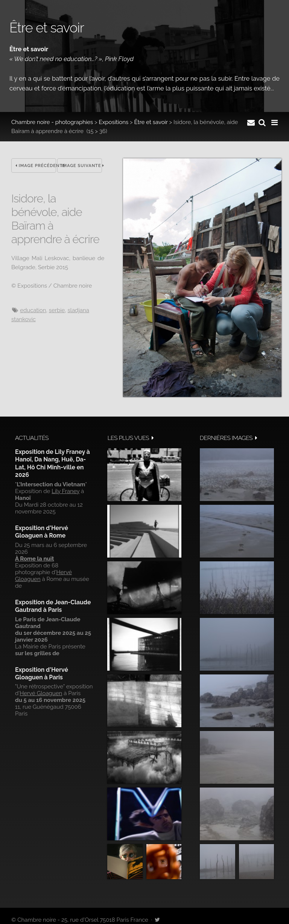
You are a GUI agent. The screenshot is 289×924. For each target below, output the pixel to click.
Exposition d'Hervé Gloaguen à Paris (41, 673)
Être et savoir (150, 122)
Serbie (57, 310)
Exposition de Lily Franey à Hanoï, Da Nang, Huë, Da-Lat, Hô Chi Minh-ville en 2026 (52, 463)
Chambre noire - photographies (52, 122)
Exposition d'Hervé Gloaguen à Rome (41, 531)
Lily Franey (65, 491)
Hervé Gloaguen (41, 693)
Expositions (114, 122)
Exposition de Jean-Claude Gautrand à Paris (53, 606)
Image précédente (35, 165)
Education (33, 310)
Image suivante (81, 165)
